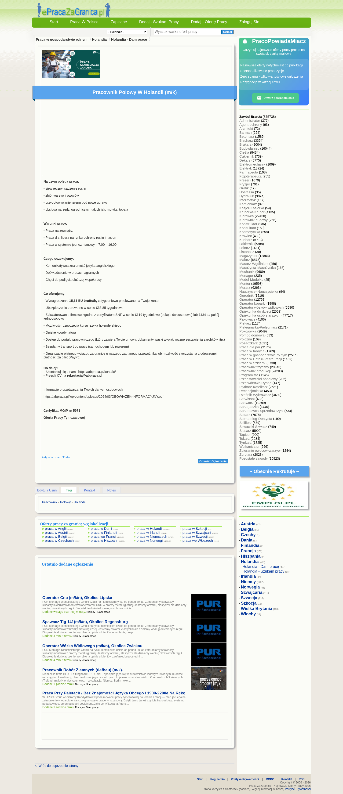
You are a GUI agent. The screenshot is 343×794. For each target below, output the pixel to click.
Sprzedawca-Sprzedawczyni (262, 411)
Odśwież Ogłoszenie (212, 461)
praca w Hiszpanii (104, 540)
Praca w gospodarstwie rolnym (263, 355)
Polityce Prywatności (298, 789)
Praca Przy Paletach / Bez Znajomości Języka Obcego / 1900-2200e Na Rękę (113, 693)
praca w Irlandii (148, 532)
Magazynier (249, 256)
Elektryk (246, 168)
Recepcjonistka (251, 391)
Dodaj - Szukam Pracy (159, 22)
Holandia (99, 39)
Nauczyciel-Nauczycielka (259, 291)
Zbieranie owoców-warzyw (260, 450)
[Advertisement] (135, 138)
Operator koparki (252, 303)
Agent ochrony (251, 124)
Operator (246, 299)
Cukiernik (247, 156)
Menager (246, 276)
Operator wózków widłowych (262, 307)
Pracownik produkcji (255, 371)
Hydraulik (247, 196)
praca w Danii (101, 529)
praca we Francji (104, 536)
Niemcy (248, 581)
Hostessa (247, 192)
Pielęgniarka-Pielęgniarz (258, 327)
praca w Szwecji (195, 536)
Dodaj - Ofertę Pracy (209, 22)
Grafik (244, 188)
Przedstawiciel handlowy (259, 379)
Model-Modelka (251, 280)
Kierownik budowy (254, 220)
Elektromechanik (252, 164)
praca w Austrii (56, 532)
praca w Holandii (150, 529)
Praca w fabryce (252, 351)
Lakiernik (246, 244)
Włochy (248, 614)
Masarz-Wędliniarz (254, 264)
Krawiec (246, 236)
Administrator (250, 121)
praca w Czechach (59, 540)
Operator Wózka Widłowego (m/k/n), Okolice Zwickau (92, 646)
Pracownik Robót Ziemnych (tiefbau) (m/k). (82, 670)
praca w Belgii (56, 536)
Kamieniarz (248, 204)
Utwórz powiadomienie (275, 98)
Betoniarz (247, 136)
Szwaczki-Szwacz (253, 427)
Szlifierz (246, 423)
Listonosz (247, 252)
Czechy (248, 534)
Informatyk (248, 200)
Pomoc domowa (252, 335)
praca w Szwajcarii (197, 532)
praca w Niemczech (152, 536)
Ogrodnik (247, 295)
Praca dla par (250, 347)
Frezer (245, 180)
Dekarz (245, 160)
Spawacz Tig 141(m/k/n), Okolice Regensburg (85, 622)
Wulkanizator (250, 446)
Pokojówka (248, 331)
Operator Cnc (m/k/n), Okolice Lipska (77, 598)
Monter (245, 283)
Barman (246, 132)
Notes (111, 490)
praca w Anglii (56, 529)
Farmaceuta (249, 172)
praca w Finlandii (104, 532)
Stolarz (245, 415)
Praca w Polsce (84, 22)
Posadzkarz (249, 343)
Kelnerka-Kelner (252, 212)
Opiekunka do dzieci (255, 311)
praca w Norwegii (150, 540)
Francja (248, 551)
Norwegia (250, 587)
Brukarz (245, 144)
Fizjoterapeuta (251, 176)
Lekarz (245, 248)
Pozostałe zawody (254, 458)
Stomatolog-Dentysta (256, 419)
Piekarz (245, 323)
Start (54, 22)
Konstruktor (248, 224)
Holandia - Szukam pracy (264, 571)
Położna (246, 339)
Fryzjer (245, 184)
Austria (248, 524)
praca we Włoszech (197, 540)
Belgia (247, 529)
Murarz (245, 287)
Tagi (69, 490)
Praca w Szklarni (252, 363)
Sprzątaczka (249, 407)
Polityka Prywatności (245, 779)
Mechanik (247, 272)
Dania (246, 540)
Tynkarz (246, 442)
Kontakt (89, 490)
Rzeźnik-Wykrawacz (255, 395)
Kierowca (247, 216)
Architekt (246, 128)
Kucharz (246, 240)
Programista (249, 375)
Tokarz (245, 438)
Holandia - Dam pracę (129, 39)
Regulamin (217, 779)
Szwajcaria (252, 592)
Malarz (245, 260)
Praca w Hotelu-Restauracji (261, 359)
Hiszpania (251, 556)
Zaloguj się (249, 22)
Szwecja (249, 598)
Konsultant (248, 228)
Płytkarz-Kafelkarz (254, 387)
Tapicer (245, 435)
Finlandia (250, 545)
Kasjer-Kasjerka (252, 208)
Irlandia (248, 576)
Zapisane (119, 22)
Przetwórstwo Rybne (256, 383)
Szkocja (249, 603)
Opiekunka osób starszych (260, 315)
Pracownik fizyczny (254, 367)
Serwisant (247, 399)
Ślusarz (245, 431)
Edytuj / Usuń (47, 490)
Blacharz (246, 140)
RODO (270, 779)
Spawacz (247, 403)
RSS (302, 779)
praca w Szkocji (194, 529)
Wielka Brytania (256, 608)
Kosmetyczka (250, 232)
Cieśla (244, 152)
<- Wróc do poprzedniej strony (56, 766)
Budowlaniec (249, 148)
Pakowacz (247, 319)
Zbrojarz (246, 454)
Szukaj (227, 31)
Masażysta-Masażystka (258, 268)
